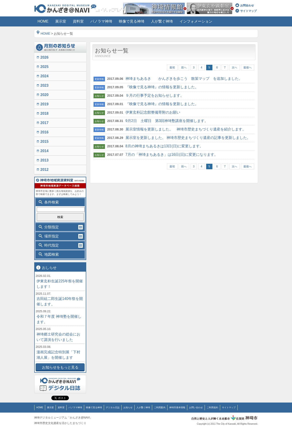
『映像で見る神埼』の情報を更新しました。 (161, 87)
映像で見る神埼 (94, 407)
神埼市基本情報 (177, 407)
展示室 (50, 407)
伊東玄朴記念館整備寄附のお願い (152, 112)
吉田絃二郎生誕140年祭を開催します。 (59, 301)
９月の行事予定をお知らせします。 (154, 95)
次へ (234, 67)
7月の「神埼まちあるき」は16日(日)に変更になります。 (171, 154)
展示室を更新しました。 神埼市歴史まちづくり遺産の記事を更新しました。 (187, 138)
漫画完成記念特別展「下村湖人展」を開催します (58, 354)
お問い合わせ (196, 407)
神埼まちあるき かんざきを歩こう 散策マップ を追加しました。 (183, 79)
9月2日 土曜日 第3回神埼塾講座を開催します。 (166, 121)
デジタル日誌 (113, 407)
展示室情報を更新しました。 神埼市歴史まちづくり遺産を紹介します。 (185, 129)
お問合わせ (244, 5)
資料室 (61, 407)
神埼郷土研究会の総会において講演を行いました (58, 337)
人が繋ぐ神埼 (143, 407)
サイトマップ (246, 11)
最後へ (247, 67)
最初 (172, 67)
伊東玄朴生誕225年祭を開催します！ (59, 284)
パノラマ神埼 (75, 407)
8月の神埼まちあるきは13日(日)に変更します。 (164, 146)
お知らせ (128, 407)
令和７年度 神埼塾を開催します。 (58, 319)
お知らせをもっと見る (60, 367)
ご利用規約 (212, 407)
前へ (184, 67)
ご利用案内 (159, 407)
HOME (43, 33)
